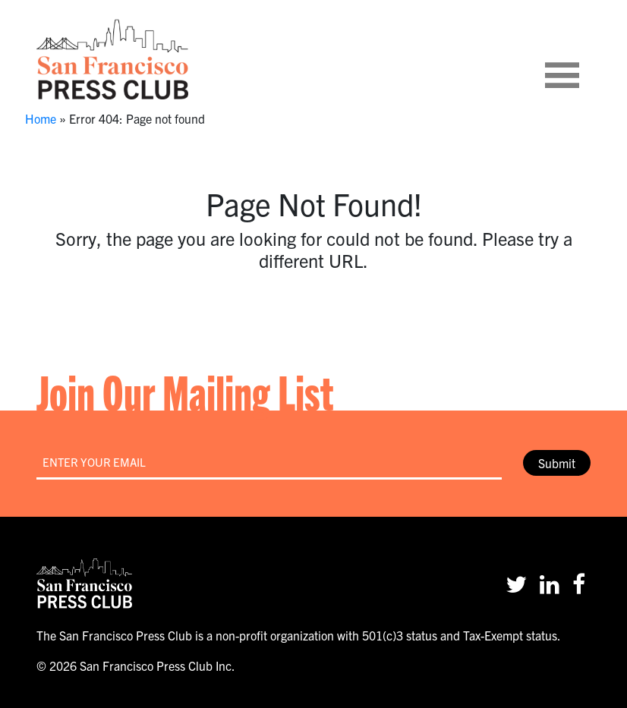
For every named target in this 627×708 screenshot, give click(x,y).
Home (40, 118)
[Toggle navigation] (581, 59)
